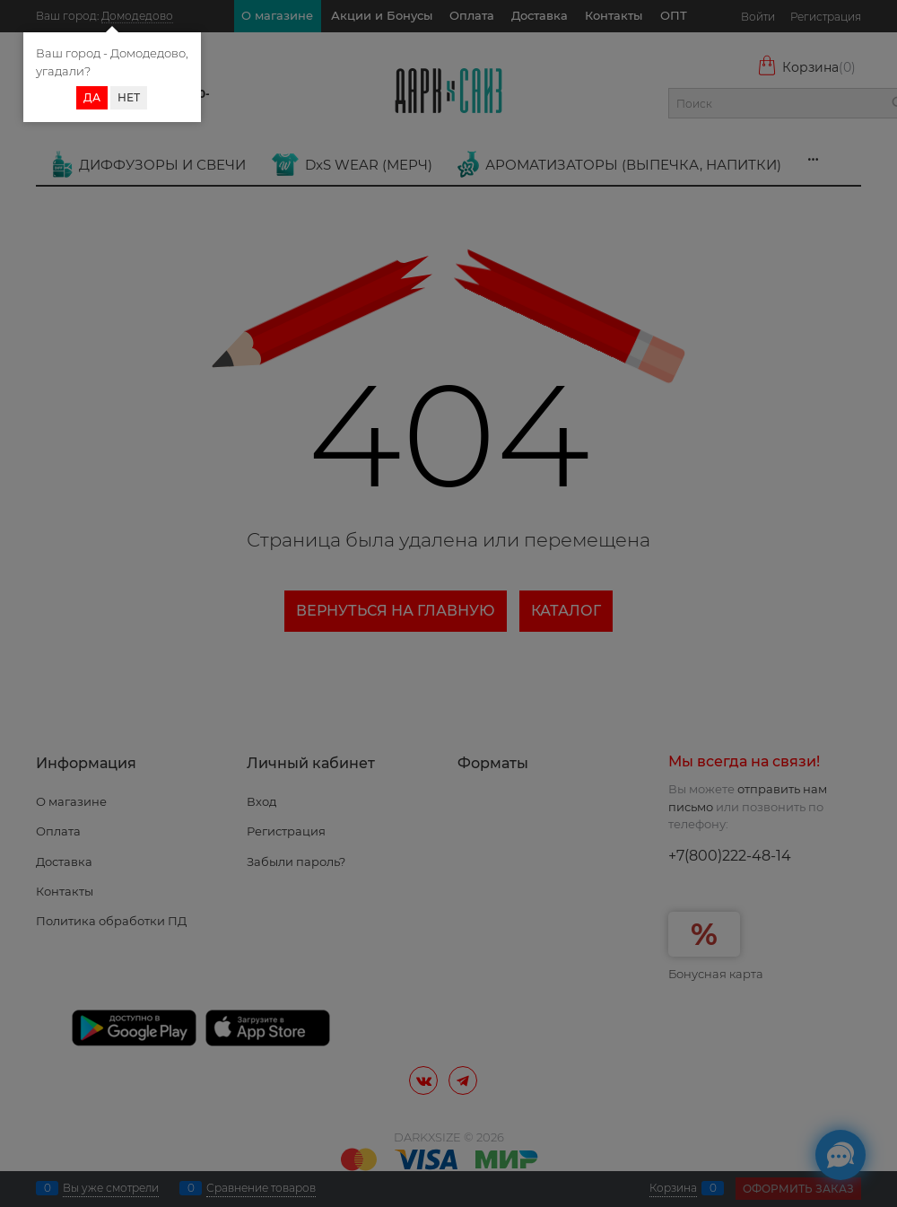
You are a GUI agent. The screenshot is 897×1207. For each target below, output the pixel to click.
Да (91, 97)
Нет (129, 97)
